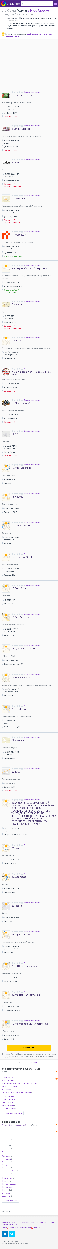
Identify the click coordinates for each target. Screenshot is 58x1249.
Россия (4, 1125)
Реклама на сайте (23, 1222)
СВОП (16, 434)
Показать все (6, 1211)
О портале (12, 1222)
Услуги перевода (8, 1106)
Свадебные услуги (8, 1109)
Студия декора (21, 128)
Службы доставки (8, 1077)
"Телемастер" (20, 403)
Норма (17, 905)
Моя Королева (21, 468)
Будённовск (6, 1137)
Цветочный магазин (24, 648)
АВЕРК (16, 162)
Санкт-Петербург (25, 1228)
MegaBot (17, 340)
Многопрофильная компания (29, 1023)
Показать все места (10, 1201)
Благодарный (6, 1134)
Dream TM (18, 198)
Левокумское (6, 1165)
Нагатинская (14, 1228)
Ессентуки (5, 1146)
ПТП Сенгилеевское (24, 966)
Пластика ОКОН (22, 557)
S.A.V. (15, 771)
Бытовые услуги (7, 1080)
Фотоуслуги (6, 1089)
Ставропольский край (17, 1125)
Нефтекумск (6, 1181)
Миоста (16, 304)
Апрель (17, 496)
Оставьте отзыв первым (32, 92)
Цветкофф (19, 877)
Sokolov (17, 848)
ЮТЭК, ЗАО (19, 709)
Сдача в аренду (7, 1103)
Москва (4, 1228)
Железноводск (7, 1152)
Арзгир (4, 1131)
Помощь (5, 1222)
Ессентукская (6, 1149)
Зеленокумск (6, 1156)
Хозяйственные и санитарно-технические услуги (19, 1083)
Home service (20, 677)
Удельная (36, 1228)
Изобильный (6, 1159)
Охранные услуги (8, 1097)
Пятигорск (5, 1190)
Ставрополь (6, 1196)
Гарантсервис (20, 934)
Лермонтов (6, 1168)
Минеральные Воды (9, 1171)
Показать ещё (29, 1048)
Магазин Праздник (23, 95)
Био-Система (20, 617)
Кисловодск (6, 1162)
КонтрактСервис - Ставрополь (29, 268)
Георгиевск (6, 1140)
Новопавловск (7, 1187)
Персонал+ (18, 234)
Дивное (4, 1143)
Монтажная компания (25, 995)
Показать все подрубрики (13, 1113)
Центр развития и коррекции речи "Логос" (32, 373)
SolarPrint (18, 588)
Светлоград (6, 1193)
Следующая (34, 1062)
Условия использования (39, 1222)
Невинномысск (7, 1178)
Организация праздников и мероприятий (16, 1092)
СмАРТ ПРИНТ (21, 525)
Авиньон (18, 740)
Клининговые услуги (9, 1100)
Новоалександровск (9, 1184)
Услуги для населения (9, 1086)
